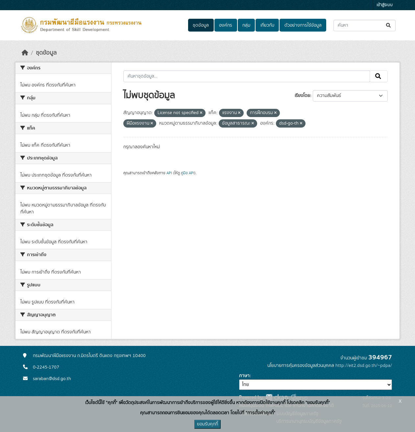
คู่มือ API (187, 173)
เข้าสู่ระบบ (385, 5)
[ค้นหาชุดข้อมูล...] (364, 25)
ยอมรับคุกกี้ (207, 424)
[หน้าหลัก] (25, 53)
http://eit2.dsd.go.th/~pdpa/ (363, 365)
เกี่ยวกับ (267, 25)
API (169, 173)
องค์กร (225, 25)
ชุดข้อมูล (201, 25)
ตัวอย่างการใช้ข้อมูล (303, 25)
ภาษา (244, 375)
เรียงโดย (302, 95)
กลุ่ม (246, 25)
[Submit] (389, 25)
